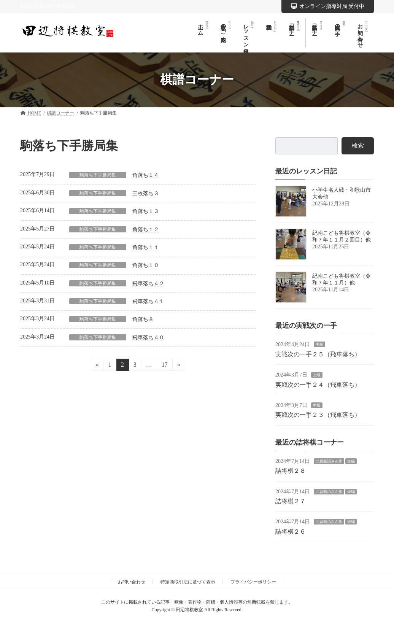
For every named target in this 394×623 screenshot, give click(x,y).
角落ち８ (143, 319)
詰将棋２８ (290, 470)
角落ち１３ (145, 211)
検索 (358, 145)
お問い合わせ (131, 582)
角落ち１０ (145, 265)
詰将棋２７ (290, 501)
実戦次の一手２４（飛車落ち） (318, 384)
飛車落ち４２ (148, 283)
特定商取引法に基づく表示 (187, 582)
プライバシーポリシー (253, 582)
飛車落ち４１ (148, 301)
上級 (317, 375)
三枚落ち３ (145, 193)
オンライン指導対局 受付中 (328, 6)
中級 (319, 344)
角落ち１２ (145, 229)
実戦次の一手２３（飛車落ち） (318, 415)
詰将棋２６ (290, 531)
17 (164, 366)
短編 (351, 461)
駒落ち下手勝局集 (97, 175)
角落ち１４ (145, 175)
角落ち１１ (145, 247)
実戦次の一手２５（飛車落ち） (318, 354)
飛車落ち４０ (148, 337)
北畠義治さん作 (329, 461)
